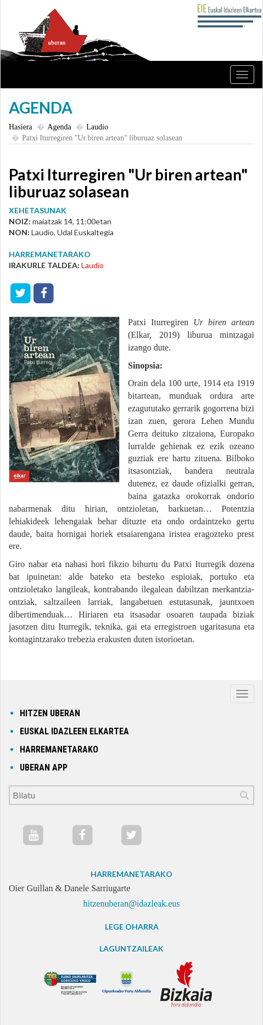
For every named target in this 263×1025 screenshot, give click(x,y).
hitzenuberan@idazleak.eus (131, 903)
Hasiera (20, 127)
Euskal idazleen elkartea (74, 731)
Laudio (97, 127)
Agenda (59, 127)
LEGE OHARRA (132, 926)
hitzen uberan (50, 713)
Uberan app (44, 767)
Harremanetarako (59, 749)
